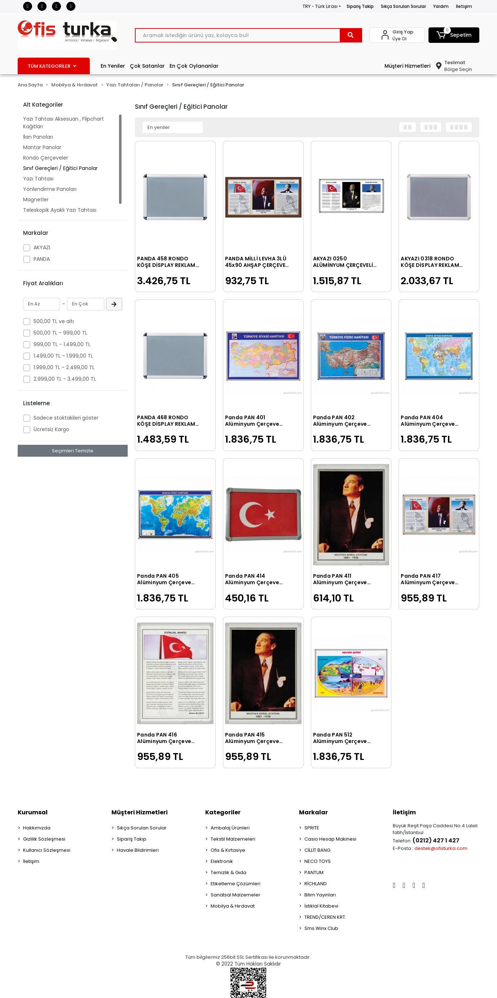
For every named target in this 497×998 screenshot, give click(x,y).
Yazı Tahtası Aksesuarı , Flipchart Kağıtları (63, 122)
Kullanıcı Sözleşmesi (46, 850)
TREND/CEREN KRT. (325, 917)
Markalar (313, 812)
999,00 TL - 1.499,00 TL (62, 344)
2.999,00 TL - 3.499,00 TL (65, 378)
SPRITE (311, 827)
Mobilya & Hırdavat (233, 906)
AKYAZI (42, 247)
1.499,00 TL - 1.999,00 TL (63, 355)
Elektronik (222, 861)
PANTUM (314, 872)
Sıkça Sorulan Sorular (403, 6)
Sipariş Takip (360, 6)
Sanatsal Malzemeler (235, 894)
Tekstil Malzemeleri (233, 839)
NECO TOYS (317, 861)
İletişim (464, 6)
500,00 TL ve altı (54, 321)
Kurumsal (33, 812)
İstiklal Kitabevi (321, 906)
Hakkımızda (36, 827)
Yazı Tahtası (38, 178)
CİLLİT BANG (317, 850)
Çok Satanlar (147, 66)
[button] (454, 35)
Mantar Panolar (42, 147)
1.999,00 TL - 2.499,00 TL (64, 367)
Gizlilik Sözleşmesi (44, 839)
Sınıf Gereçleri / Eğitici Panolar (60, 168)
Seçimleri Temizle (72, 450)
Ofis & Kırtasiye (228, 850)
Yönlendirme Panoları (49, 189)
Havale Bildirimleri (138, 850)
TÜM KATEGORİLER (52, 66)
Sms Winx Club (321, 928)
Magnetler (36, 199)
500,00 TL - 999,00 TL (60, 332)
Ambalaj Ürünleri (230, 827)
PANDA (42, 259)
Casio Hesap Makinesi (330, 839)
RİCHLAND (315, 883)
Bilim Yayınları (320, 894)
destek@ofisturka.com (440, 848)
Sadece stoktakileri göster (66, 417)
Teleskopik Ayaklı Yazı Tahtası (59, 210)
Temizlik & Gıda (228, 872)
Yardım (441, 6)
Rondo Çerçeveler (45, 157)
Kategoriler (223, 812)
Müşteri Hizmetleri (407, 66)
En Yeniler (113, 66)
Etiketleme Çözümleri (235, 883)
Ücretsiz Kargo (51, 429)
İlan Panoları (38, 136)
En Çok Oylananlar (194, 66)
